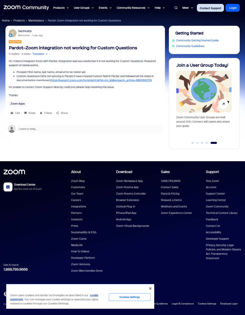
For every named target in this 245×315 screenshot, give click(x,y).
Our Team (77, 193)
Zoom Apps (18, 103)
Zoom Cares (78, 238)
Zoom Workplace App (129, 181)
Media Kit (77, 245)
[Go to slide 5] (214, 143)
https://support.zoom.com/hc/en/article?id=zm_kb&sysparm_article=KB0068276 (101, 80)
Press (74, 226)
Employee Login (229, 303)
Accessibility (213, 232)
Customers (78, 187)
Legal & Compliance (183, 303)
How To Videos (80, 251)
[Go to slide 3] (202, 143)
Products (19, 20)
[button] (40, 54)
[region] (80, 296)
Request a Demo (171, 200)
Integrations (78, 206)
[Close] (150, 288)
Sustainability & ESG (83, 232)
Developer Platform (83, 258)
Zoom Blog (78, 181)
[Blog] (6, 293)
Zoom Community (217, 206)
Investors (77, 219)
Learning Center (216, 200)
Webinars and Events (174, 206)
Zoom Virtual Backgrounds (132, 226)
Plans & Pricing (170, 193)
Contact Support (210, 8)
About (76, 172)
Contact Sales (169, 187)
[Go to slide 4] (207, 143)
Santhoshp (25, 31)
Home (6, 20)
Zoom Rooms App (127, 187)
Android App (123, 219)
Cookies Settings (207, 303)
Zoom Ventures (80, 264)
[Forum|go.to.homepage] (26, 7)
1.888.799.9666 (16, 269)
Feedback (212, 219)
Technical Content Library (222, 213)
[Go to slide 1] (192, 143)
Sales (165, 172)
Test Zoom (212, 181)
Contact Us (213, 226)
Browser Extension (127, 200)
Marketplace (36, 20)
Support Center (215, 193)
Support (212, 172)
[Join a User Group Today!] (204, 101)
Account (211, 187)
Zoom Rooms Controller (131, 193)
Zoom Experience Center (176, 213)
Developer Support (217, 238)
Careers (76, 200)
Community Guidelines (190, 46)
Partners (76, 213)
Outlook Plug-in (125, 206)
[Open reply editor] (85, 129)
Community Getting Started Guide (197, 40)
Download (124, 172)
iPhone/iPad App (126, 213)
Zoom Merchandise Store (87, 270)
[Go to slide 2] (197, 143)
